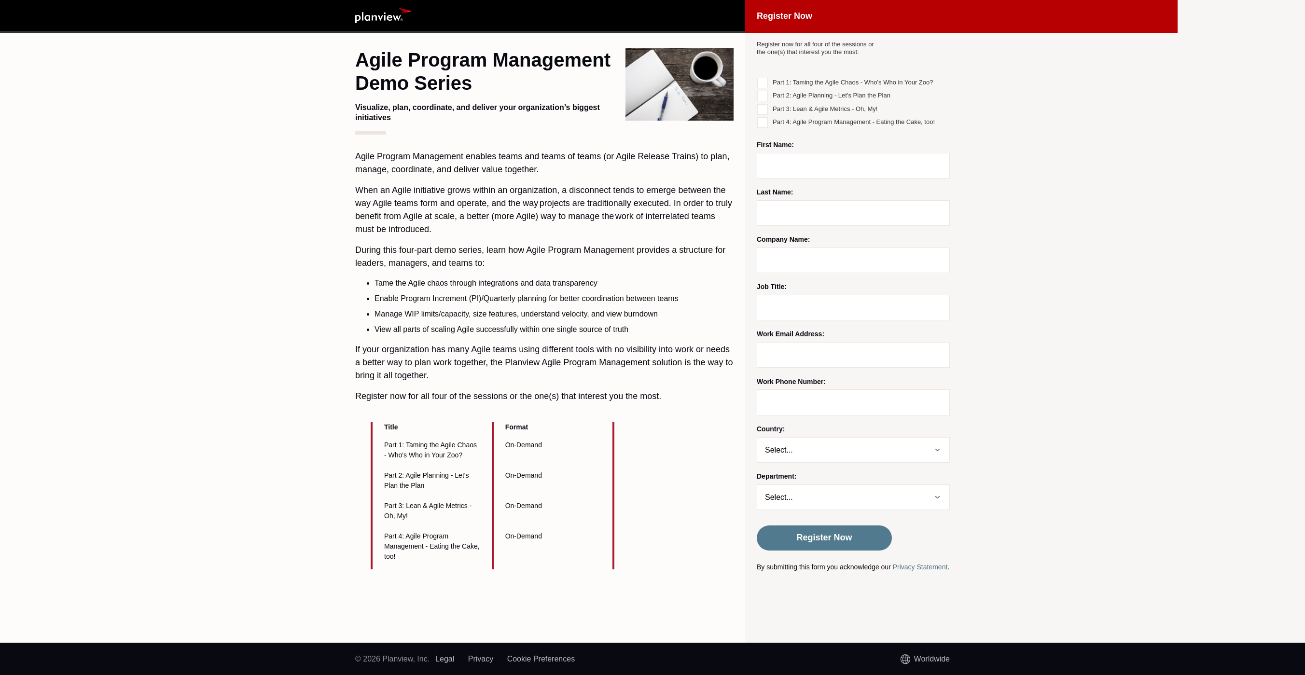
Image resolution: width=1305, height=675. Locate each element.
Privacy (480, 659)
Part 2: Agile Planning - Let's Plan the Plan (831, 95)
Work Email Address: (790, 334)
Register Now (824, 537)
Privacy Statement (920, 567)
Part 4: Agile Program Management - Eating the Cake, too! (854, 121)
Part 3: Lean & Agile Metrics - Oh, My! (825, 108)
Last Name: (775, 192)
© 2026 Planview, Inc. (392, 659)
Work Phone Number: (791, 382)
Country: (771, 429)
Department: (776, 476)
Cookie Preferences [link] (541, 659)
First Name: (775, 145)
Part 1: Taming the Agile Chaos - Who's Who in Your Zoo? (853, 82)
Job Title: (772, 286)
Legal (444, 659)
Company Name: (783, 239)
